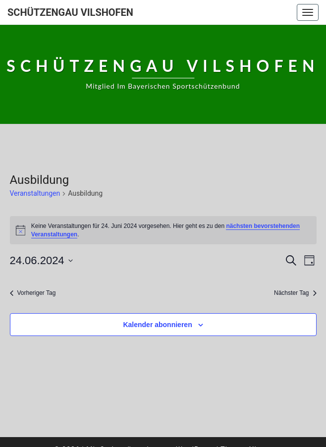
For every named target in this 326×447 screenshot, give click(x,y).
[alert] (163, 230)
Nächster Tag (295, 292)
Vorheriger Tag (33, 292)
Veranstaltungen (35, 193)
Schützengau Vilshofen (70, 12)
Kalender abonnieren (157, 325)
